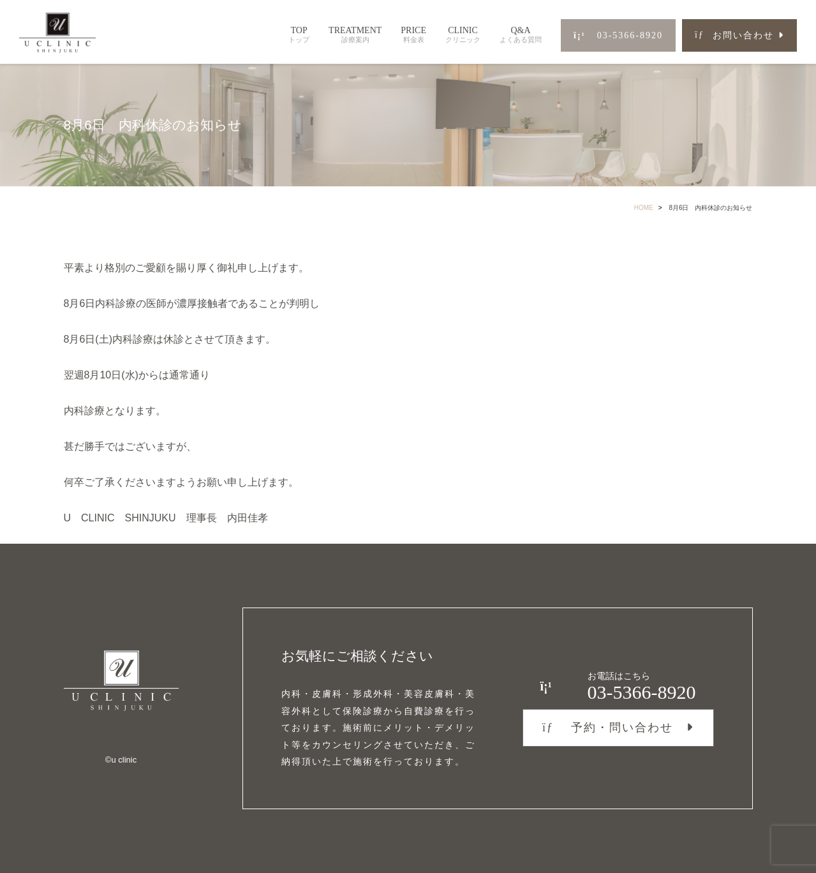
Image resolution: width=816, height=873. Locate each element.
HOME (643, 207)
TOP (298, 34)
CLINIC (462, 34)
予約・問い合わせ (607, 727)
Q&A (521, 34)
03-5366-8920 (618, 35)
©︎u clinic (121, 760)
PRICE (413, 34)
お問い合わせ (734, 35)
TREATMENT (355, 34)
